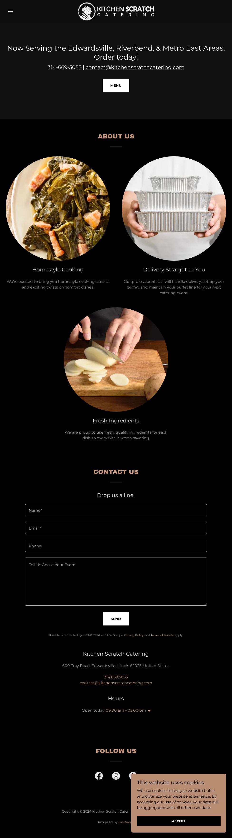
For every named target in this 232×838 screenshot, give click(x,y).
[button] (22, 11)
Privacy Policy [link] (134, 635)
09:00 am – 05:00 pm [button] (126, 710)
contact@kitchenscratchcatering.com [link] (116, 683)
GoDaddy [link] (126, 822)
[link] (116, 11)
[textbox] (116, 510)
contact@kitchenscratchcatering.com (135, 67)
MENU (116, 85)
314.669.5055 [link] (116, 677)
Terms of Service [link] (162, 635)
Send (116, 619)
